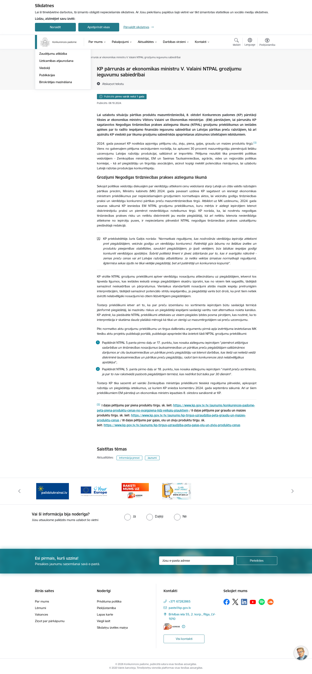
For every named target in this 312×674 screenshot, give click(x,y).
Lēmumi (40, 608)
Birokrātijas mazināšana (55, 126)
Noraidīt (55, 27)
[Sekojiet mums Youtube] (253, 601)
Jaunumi (45, 69)
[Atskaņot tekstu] (113, 83)
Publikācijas (47, 119)
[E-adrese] (172, 626)
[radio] (130, 516)
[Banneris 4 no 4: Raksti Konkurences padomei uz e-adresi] (135, 491)
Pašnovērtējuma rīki (52, 90)
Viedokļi (44, 112)
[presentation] (34, 534)
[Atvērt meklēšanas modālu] (236, 43)
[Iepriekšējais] (19, 491)
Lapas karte (105, 614)
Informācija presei (129, 457)
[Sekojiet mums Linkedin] (244, 602)
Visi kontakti (184, 639)
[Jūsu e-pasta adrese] (196, 560)
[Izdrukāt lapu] (267, 67)
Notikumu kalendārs (53, 76)
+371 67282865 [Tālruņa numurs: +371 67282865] (180, 601)
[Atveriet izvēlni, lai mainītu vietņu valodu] (249, 42)
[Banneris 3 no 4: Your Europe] (94, 491)
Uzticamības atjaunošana (56, 104)
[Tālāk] (292, 491)
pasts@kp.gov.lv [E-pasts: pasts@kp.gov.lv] (180, 608)
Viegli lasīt (103, 621)
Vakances (41, 614)
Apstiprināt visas (99, 27)
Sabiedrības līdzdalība (54, 83)
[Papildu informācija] (183, 626)
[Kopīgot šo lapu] (267, 77)
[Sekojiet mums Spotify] (262, 602)
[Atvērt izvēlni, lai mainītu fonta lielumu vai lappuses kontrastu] (267, 43)
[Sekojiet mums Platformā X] (235, 602)
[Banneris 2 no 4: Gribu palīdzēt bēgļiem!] (52, 491)
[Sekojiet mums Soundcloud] (270, 602)
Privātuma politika (109, 601)
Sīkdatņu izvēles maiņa (112, 627)
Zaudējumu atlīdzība (53, 97)
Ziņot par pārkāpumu (50, 621)
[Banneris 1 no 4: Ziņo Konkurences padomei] (176, 491)
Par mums (42, 601)
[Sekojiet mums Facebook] (226, 602)
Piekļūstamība (106, 608)
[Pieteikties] (256, 560)
